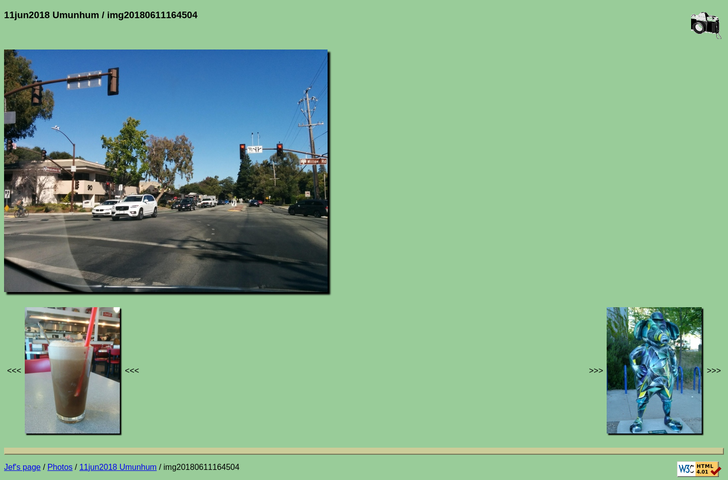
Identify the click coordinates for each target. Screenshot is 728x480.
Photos (60, 467)
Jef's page (22, 467)
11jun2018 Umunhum (118, 467)
